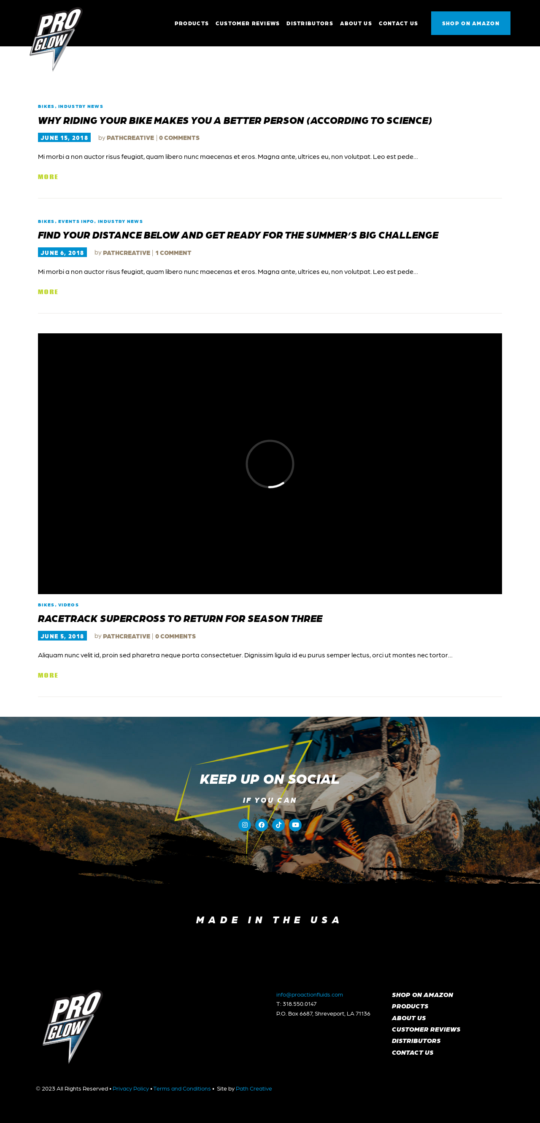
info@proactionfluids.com (309, 994)
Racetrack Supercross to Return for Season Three (180, 618)
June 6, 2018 (62, 252)
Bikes (46, 106)
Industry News (80, 106)
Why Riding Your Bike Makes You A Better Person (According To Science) (235, 120)
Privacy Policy (131, 1088)
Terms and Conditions (182, 1088)
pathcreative (131, 137)
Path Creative (254, 1088)
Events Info (76, 221)
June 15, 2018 (64, 137)
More (48, 177)
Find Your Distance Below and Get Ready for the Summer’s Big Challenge (238, 234)
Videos (68, 604)
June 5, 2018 (62, 636)
